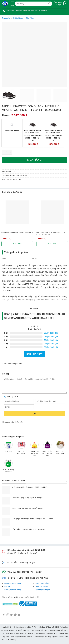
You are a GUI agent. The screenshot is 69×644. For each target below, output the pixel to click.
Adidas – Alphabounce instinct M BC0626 (16, 232)
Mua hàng (34, 159)
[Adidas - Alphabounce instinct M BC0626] (17, 212)
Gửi (34, 414)
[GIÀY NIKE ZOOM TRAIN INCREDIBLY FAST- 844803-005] (52, 212)
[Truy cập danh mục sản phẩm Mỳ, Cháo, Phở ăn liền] (21, 449)
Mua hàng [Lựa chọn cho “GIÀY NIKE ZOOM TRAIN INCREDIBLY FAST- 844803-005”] (52, 244)
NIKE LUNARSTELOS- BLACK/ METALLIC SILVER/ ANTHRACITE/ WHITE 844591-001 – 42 (33, 135)
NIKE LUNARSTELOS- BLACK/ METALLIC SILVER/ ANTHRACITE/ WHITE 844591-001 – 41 (53, 135)
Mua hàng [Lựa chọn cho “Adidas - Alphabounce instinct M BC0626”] (17, 244)
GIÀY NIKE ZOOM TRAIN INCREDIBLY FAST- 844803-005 (52, 233)
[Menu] (12, 3)
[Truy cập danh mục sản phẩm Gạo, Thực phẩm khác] (60, 449)
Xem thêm (34, 308)
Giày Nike (30, 18)
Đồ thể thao (18, 18)
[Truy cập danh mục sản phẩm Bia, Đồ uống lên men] (8, 467)
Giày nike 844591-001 (14, 179)
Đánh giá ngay (34, 354)
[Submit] (49, 4)
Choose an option (12, 130)
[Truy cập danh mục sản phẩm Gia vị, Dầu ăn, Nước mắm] (34, 450)
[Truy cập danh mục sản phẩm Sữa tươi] (8, 448)
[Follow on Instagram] (8, 615)
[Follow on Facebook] (4, 615)
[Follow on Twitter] (11, 615)
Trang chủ (6, 18)
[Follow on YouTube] (19, 615)
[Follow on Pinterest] (15, 615)
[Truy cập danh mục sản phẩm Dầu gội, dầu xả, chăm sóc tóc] (47, 450)
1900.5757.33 (23, 572)
